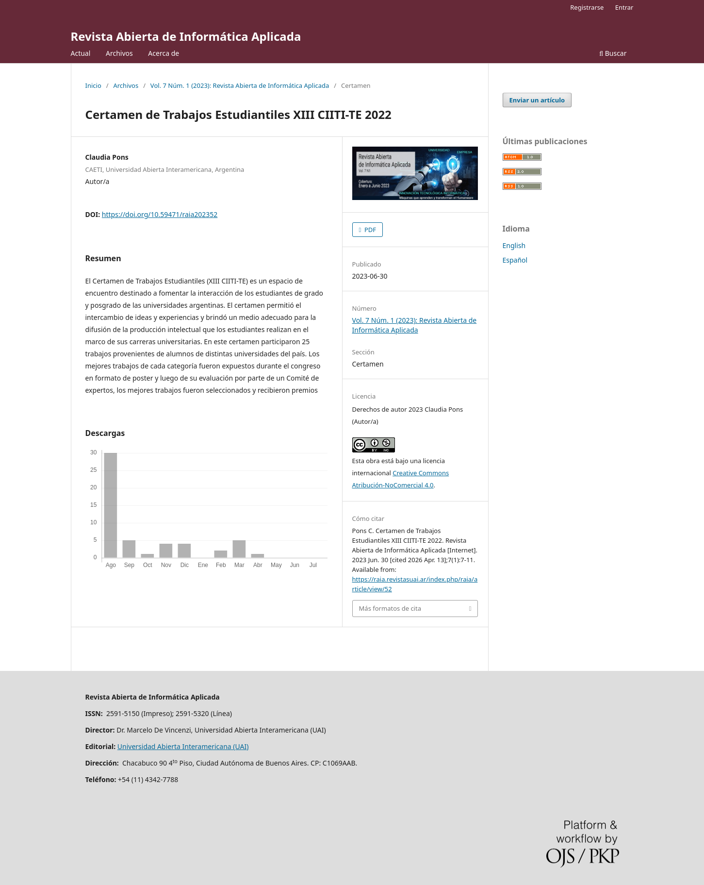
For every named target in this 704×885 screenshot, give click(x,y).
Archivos (119, 53)
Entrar (624, 7)
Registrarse (587, 7)
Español (515, 260)
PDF (370, 229)
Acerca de (163, 53)
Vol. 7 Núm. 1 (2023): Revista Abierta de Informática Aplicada (239, 85)
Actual (81, 53)
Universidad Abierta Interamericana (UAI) (183, 746)
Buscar (612, 53)
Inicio (93, 85)
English (514, 245)
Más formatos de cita (390, 608)
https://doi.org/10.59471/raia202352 (160, 214)
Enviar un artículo (537, 100)
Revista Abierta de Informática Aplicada (186, 36)
